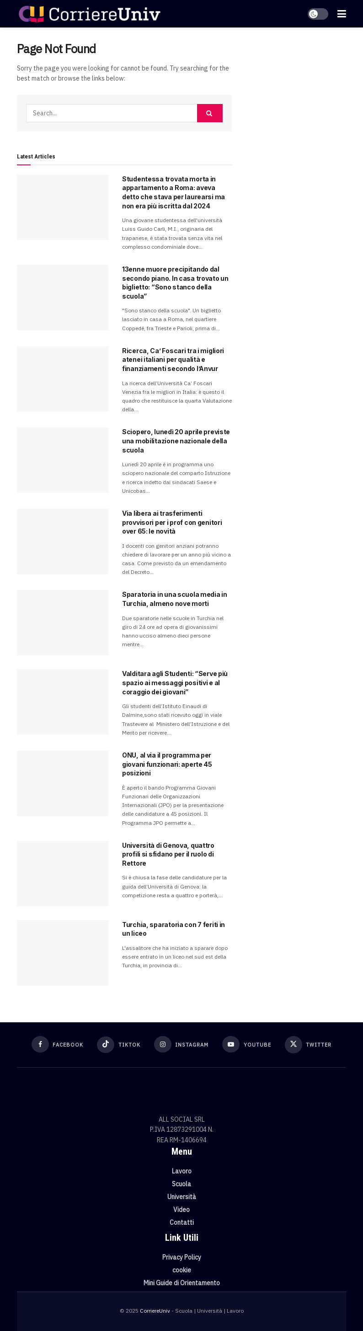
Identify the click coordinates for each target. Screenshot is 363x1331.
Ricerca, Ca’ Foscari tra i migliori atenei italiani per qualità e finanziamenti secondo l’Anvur (173, 359)
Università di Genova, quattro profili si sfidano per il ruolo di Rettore (168, 854)
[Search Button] (210, 113)
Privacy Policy (181, 1257)
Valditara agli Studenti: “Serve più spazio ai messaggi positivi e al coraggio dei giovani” (175, 682)
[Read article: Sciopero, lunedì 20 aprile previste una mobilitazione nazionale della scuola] (62, 460)
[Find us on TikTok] (118, 1044)
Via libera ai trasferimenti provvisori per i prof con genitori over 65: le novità (172, 522)
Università (181, 1197)
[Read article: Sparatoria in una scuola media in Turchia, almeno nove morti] (62, 622)
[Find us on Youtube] (246, 1044)
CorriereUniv (155, 1310)
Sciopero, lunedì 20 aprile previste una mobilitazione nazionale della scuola (176, 440)
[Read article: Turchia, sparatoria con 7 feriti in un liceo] (62, 953)
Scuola (181, 1184)
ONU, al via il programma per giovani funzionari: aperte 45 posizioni (167, 764)
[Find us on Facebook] (58, 1044)
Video (181, 1210)
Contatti (182, 1222)
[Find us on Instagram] (181, 1044)
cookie (181, 1270)
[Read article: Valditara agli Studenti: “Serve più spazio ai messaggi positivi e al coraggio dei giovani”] (62, 702)
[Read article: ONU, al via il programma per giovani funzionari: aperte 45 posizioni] (62, 783)
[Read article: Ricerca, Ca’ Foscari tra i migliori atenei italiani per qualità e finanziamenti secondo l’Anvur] (62, 379)
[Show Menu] (341, 13)
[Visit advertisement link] (296, 91)
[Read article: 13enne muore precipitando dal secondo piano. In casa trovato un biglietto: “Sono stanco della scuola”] (62, 297)
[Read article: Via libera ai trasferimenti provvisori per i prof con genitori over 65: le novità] (62, 541)
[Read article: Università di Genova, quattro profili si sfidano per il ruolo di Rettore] (62, 873)
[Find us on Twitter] (308, 1044)
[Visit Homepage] (89, 14)
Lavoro (182, 1171)
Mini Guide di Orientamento (182, 1283)
